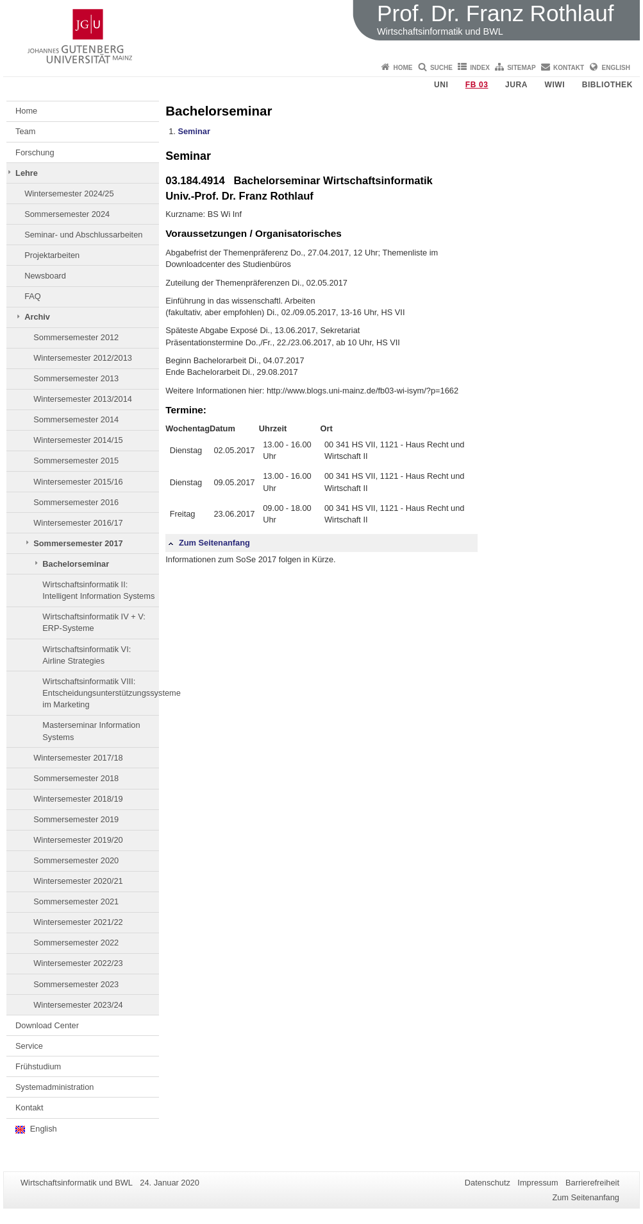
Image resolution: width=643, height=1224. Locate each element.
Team (25, 131)
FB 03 (477, 84)
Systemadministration (54, 1087)
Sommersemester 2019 (76, 819)
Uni (441, 84)
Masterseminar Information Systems (91, 730)
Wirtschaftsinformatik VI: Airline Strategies (86, 655)
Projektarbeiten (51, 255)
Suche (441, 67)
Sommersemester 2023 (76, 984)
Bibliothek (607, 84)
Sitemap (521, 67)
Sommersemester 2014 (76, 419)
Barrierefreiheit (592, 1182)
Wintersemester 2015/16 (77, 482)
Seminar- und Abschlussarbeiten (83, 234)
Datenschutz (487, 1182)
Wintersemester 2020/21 (77, 881)
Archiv (37, 317)
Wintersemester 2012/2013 (82, 358)
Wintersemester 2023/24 (77, 1005)
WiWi (554, 84)
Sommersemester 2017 (77, 543)
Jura (516, 84)
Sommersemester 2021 (76, 901)
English (616, 67)
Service (29, 1046)
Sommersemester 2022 (76, 942)
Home (403, 67)
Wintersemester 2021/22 (77, 922)
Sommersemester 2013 (76, 378)
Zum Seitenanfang (209, 542)
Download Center (47, 1025)
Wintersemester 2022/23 (77, 963)
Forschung (34, 152)
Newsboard (45, 275)
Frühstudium (38, 1066)
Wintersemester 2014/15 (77, 440)
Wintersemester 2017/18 (77, 758)
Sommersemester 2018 (76, 778)
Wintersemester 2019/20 (77, 840)
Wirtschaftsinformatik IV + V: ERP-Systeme (94, 622)
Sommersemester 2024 (67, 214)
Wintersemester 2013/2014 (82, 399)
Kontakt (568, 67)
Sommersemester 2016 (76, 502)
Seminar (194, 131)
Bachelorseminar (75, 564)
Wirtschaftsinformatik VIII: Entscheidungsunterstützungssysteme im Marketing (100, 693)
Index (480, 67)
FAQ (32, 296)
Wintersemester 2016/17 (77, 523)
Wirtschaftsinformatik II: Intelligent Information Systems (98, 590)
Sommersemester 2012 (76, 337)
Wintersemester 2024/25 (68, 193)
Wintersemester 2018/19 (77, 799)
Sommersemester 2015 (76, 460)
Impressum (537, 1182)
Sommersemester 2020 (76, 860)
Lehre (26, 173)
